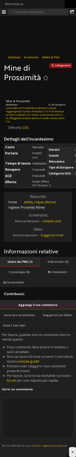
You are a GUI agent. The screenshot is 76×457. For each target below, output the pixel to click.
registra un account (52, 445)
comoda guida (28, 361)
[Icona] (11, 91)
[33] (26, 127)
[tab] (20, 262)
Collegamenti (62, 65)
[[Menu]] (4, 12)
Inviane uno (51, 221)
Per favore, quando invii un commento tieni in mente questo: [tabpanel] (38, 392)
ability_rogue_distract (37, 202)
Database (14, 57)
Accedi (36, 445)
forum (11, 380)
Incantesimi (31, 57)
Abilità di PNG (51, 57)
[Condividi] (72, 12)
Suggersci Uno (52, 235)
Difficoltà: (15, 127)
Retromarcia (14, 4)
